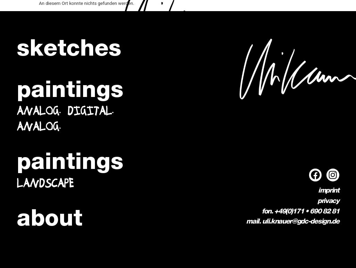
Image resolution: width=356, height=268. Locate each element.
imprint (328, 191)
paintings (70, 91)
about (49, 219)
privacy (328, 201)
